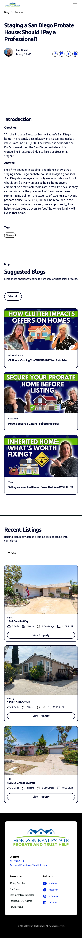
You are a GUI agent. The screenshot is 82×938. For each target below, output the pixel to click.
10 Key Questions (18, 883)
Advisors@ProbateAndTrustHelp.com (28, 865)
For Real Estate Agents (21, 901)
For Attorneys (16, 907)
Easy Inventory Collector (22, 895)
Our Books (15, 889)
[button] (74, 5)
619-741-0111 (17, 861)
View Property (41, 635)
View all (13, 296)
